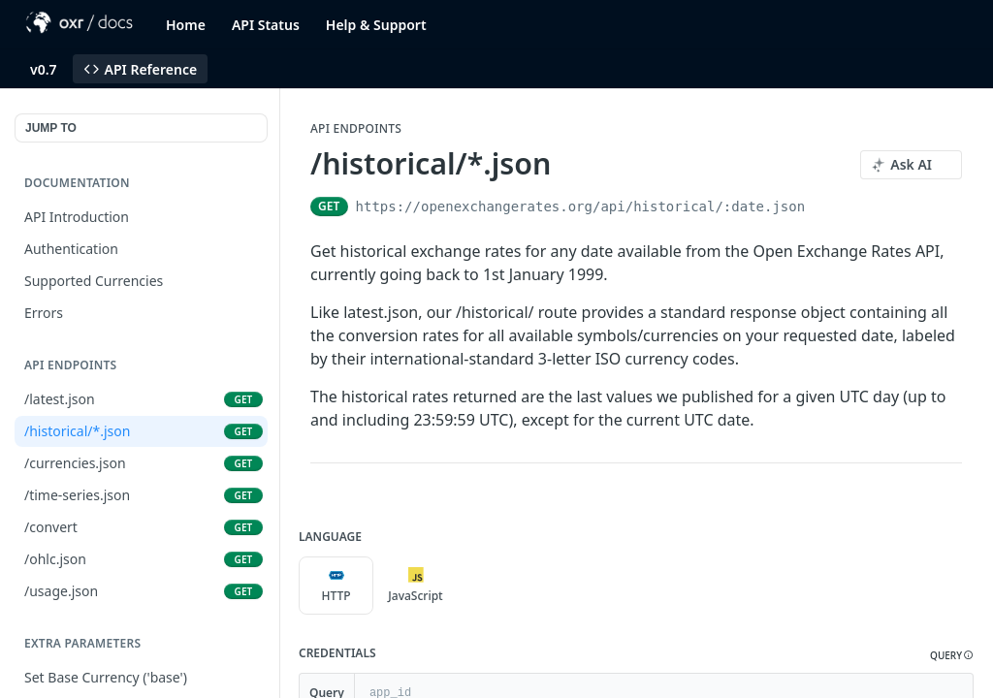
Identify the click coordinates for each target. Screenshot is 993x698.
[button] (952, 656)
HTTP (335, 585)
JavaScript (415, 585)
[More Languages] (472, 585)
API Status (266, 25)
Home (186, 25)
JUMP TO (51, 128)
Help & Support (376, 25)
